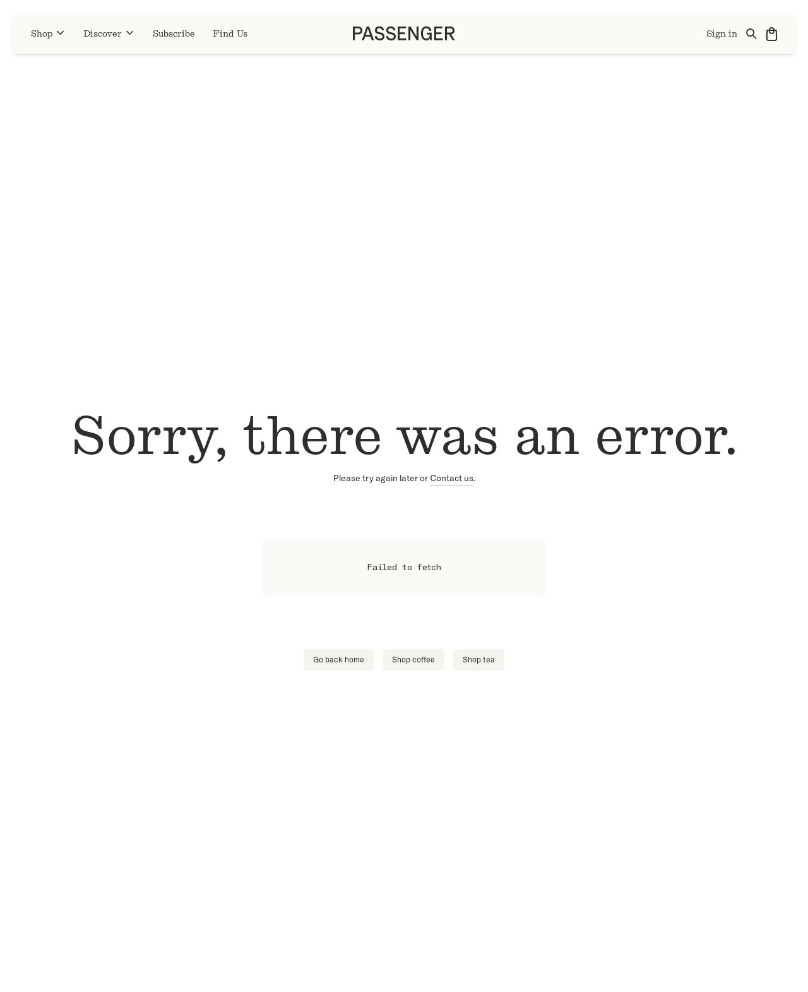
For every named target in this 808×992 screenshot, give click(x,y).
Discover (109, 33)
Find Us (230, 33)
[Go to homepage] (404, 33)
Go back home (338, 659)
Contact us (451, 478)
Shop (48, 33)
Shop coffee (413, 659)
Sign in (721, 33)
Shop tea (479, 659)
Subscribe (174, 33)
